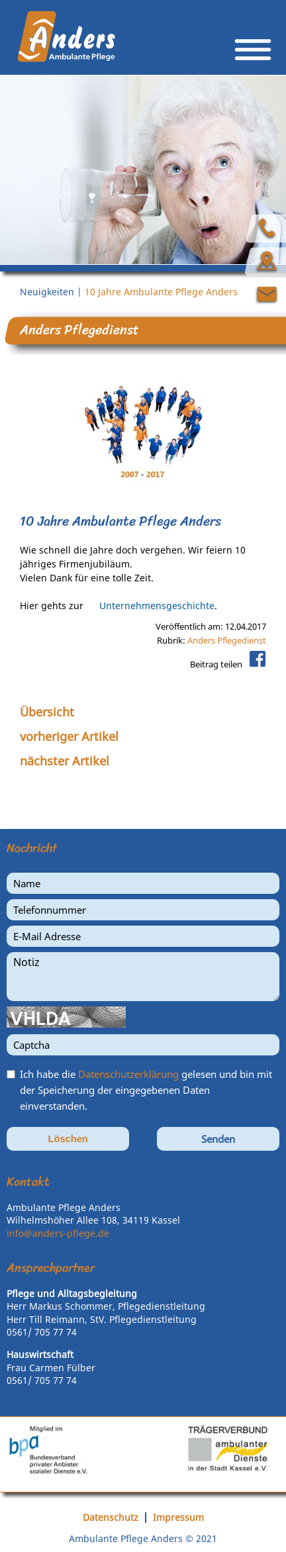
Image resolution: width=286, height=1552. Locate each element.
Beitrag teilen (228, 664)
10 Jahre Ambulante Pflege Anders (161, 291)
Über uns (259, 228)
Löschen (68, 1139)
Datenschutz (110, 1517)
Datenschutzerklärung (128, 1074)
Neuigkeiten (47, 291)
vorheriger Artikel (69, 736)
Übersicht (47, 712)
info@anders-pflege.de (58, 1233)
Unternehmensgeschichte (157, 605)
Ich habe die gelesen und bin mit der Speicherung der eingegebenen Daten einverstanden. (146, 1089)
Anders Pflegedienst (226, 640)
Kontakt (259, 294)
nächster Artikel (64, 761)
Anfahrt (259, 261)
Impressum (178, 1517)
